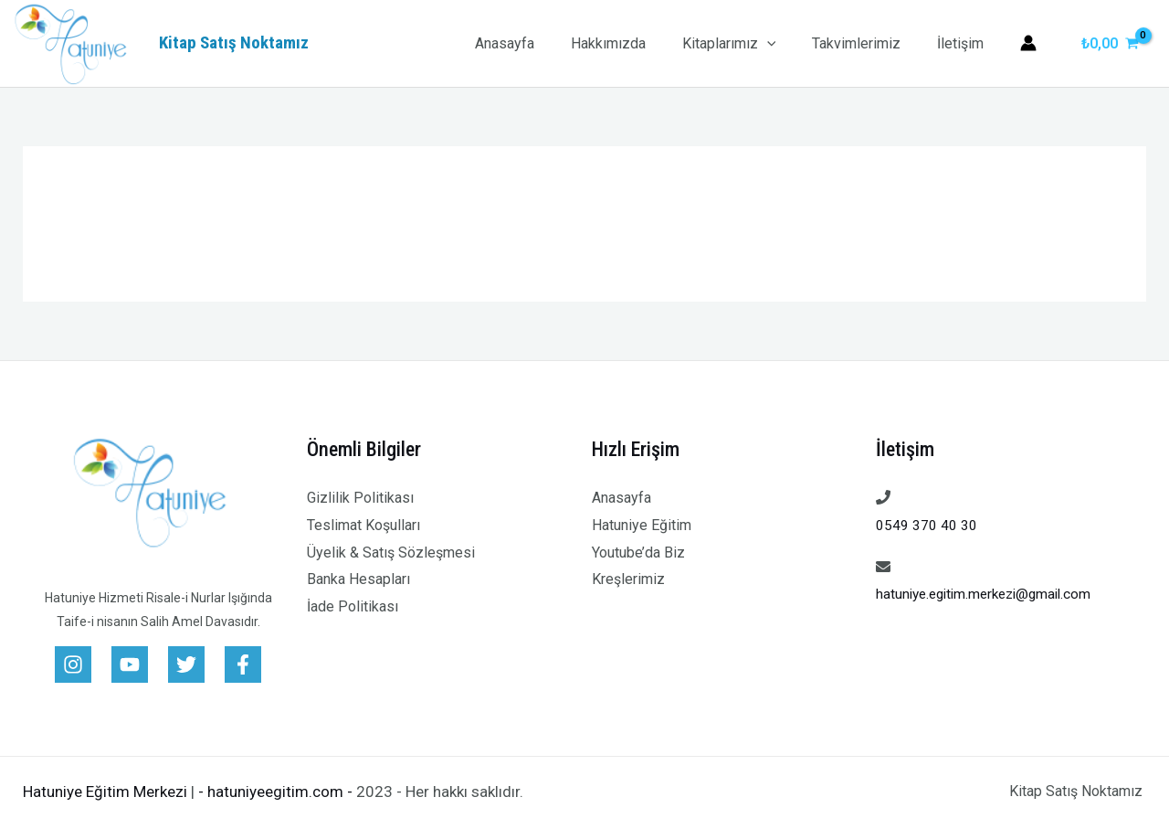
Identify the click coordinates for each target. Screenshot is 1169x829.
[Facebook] (243, 664)
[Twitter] (186, 664)
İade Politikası (352, 606)
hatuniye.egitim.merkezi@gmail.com (990, 593)
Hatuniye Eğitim (641, 525)
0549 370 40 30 (926, 525)
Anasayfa (537, 43)
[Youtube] (129, 664)
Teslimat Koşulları (363, 525)
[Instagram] (73, 664)
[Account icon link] (1028, 43)
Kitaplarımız (747, 43)
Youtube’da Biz (638, 552)
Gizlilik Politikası (360, 497)
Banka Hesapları (358, 579)
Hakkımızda (633, 43)
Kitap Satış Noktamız (234, 42)
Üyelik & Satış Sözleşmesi (391, 552)
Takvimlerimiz (867, 43)
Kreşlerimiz (628, 579)
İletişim (964, 43)
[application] (785, 43)
